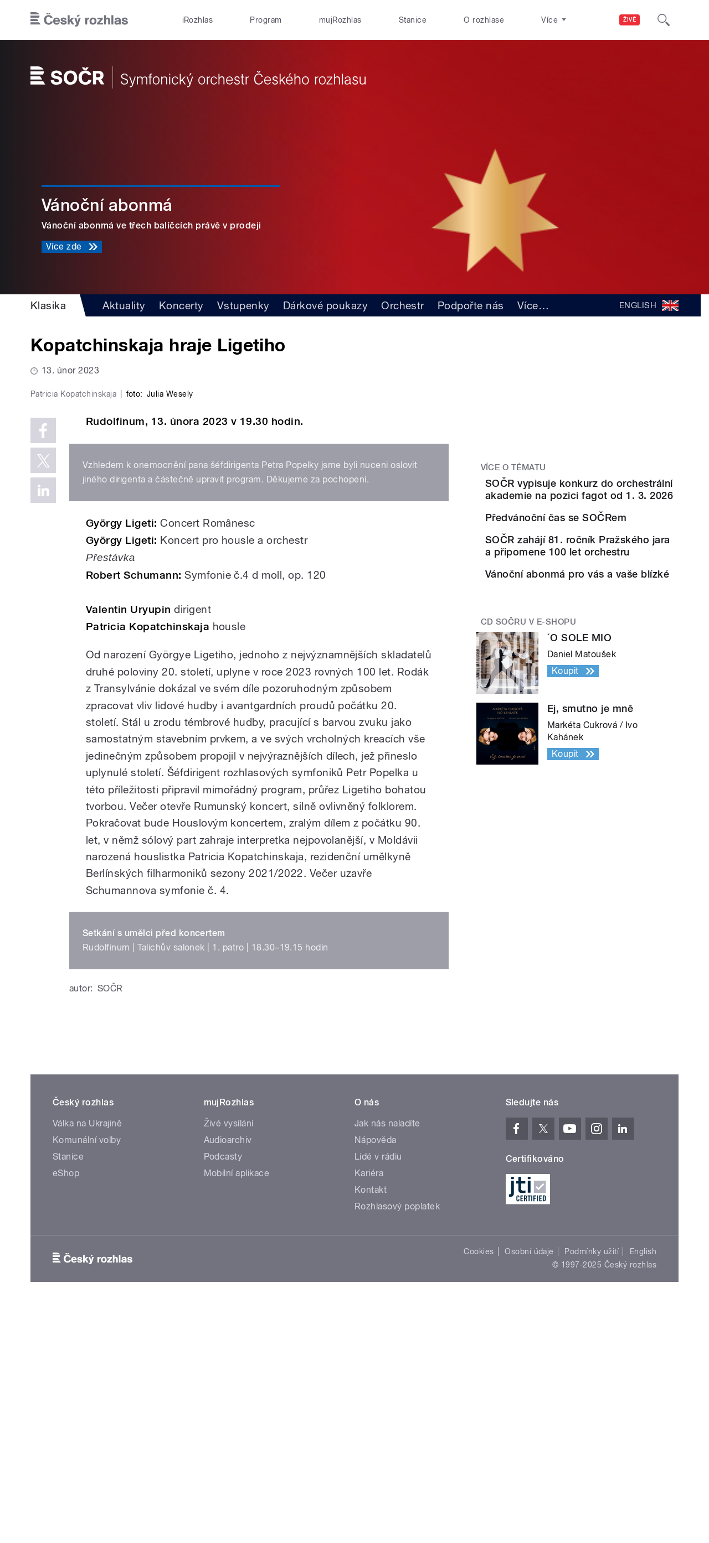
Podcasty (223, 1391)
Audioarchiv (228, 1375)
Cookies (479, 1486)
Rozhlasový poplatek (397, 1441)
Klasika (48, 305)
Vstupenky (243, 305)
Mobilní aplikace (237, 1408)
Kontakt (370, 1425)
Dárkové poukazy (325, 305)
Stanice (413, 19)
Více (533, 305)
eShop (66, 1408)
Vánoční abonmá (107, 205)
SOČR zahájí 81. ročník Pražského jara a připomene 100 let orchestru (602, 602)
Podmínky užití (591, 1486)
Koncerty (181, 305)
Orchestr (402, 305)
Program (265, 19)
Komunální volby (87, 1375)
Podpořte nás (471, 305)
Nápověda (375, 1375)
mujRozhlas (340, 19)
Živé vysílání (229, 1358)
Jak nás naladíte (387, 1358)
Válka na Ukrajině (87, 1358)
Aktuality (123, 305)
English (643, 1486)
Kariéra (368, 1408)
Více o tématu (513, 467)
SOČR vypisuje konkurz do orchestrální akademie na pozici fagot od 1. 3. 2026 (611, 495)
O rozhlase (484, 19)
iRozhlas (197, 19)
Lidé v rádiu (378, 1391)
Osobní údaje (529, 1486)
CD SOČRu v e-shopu (529, 718)
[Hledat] (664, 20)
